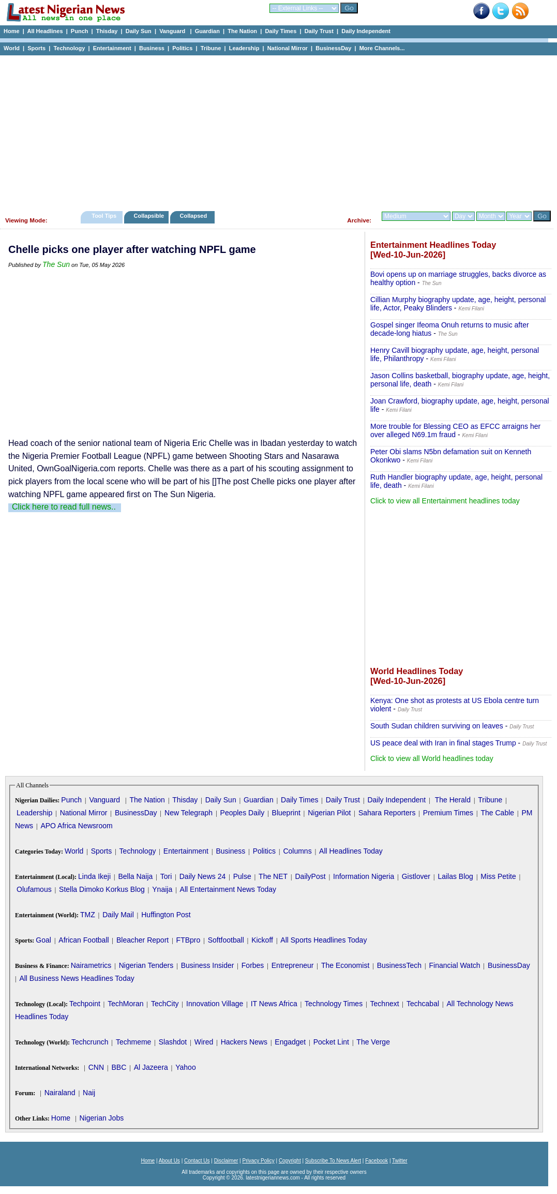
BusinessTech (399, 965)
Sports (36, 48)
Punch (79, 31)
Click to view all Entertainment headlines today (445, 501)
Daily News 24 (202, 876)
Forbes (253, 965)
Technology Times (334, 1003)
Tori (166, 876)
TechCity (165, 1003)
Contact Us (196, 1160)
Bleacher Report (142, 940)
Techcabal (423, 1003)
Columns (297, 851)
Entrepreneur (293, 965)
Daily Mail (118, 915)
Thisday (107, 31)
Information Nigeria (363, 876)
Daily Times (280, 31)
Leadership (244, 48)
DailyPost (310, 876)
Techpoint (84, 1003)
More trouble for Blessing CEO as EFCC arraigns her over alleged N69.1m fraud (455, 430)
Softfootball (226, 940)
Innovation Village (214, 1003)
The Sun (56, 264)
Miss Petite (498, 876)
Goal (43, 940)
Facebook (376, 1160)
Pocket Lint (331, 1042)
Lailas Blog (455, 876)
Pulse (242, 876)
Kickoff (262, 940)
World (12, 48)
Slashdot (173, 1042)
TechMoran (125, 1003)
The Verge (373, 1042)
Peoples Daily (242, 813)
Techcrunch (90, 1042)
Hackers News (244, 1042)
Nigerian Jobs (102, 1118)
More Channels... (382, 48)
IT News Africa (274, 1003)
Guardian (207, 31)
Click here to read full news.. (64, 506)
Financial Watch (454, 965)
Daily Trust (319, 31)
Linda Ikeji (94, 876)
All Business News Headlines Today (76, 978)
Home (12, 31)
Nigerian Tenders (146, 965)
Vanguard (173, 31)
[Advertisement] (274, 130)
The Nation (242, 31)
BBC (118, 1067)
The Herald (453, 800)
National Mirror (287, 48)
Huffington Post (165, 915)
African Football (83, 940)
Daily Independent (365, 31)
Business (151, 48)
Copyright (290, 1160)
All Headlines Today (351, 851)
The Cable (497, 813)
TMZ (87, 915)
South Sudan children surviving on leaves (436, 726)
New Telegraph (188, 813)
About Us (169, 1160)
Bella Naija (135, 876)
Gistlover (416, 876)
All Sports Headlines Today (323, 940)
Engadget (290, 1042)
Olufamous (34, 889)
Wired (204, 1042)
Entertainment (112, 48)
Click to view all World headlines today (431, 758)
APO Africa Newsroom (76, 826)
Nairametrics (91, 965)
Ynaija (162, 889)
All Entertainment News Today (228, 889)
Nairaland (60, 1092)
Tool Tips (104, 216)
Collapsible (149, 216)
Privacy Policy (258, 1160)
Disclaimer (226, 1160)
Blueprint (286, 813)
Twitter (399, 1160)
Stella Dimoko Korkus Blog (102, 889)
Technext (384, 1003)
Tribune (211, 48)
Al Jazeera (151, 1067)
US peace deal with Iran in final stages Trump (443, 743)
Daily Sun (139, 31)
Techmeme (133, 1042)
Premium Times (448, 813)
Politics (182, 48)
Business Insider (207, 965)
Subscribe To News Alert (333, 1160)
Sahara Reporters (387, 813)
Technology (69, 48)
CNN (96, 1067)
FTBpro (188, 940)
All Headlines (45, 31)
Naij (89, 1092)
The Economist (345, 965)
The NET (273, 876)
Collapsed (195, 216)
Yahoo (185, 1067)
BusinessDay (333, 48)
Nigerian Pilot (329, 813)
